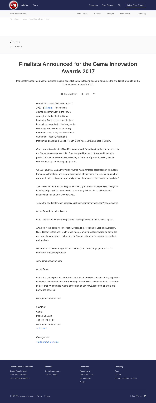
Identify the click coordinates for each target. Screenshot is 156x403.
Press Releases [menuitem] (108, 5)
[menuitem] (119, 5)
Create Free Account (52, 371)
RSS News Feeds (86, 375)
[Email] (94, 93)
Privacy (47, 396)
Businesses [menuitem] (93, 5)
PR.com (48, 108)
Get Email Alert (70, 94)
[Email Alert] (62, 94)
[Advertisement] (78, 28)
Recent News (85, 371)
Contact (41, 328)
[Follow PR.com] (144, 396)
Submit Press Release (135, 5)
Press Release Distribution (20, 378)
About (117, 371)
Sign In (35, 5)
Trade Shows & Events (36, 19)
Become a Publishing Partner (126, 378)
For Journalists (85, 378)
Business (24, 19)
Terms (39, 396)
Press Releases (14, 19)
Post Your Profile (51, 375)
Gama (47, 19)
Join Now (25, 5)
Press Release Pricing (18, 375)
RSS (87, 94)
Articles (82, 382)
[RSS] (83, 94)
